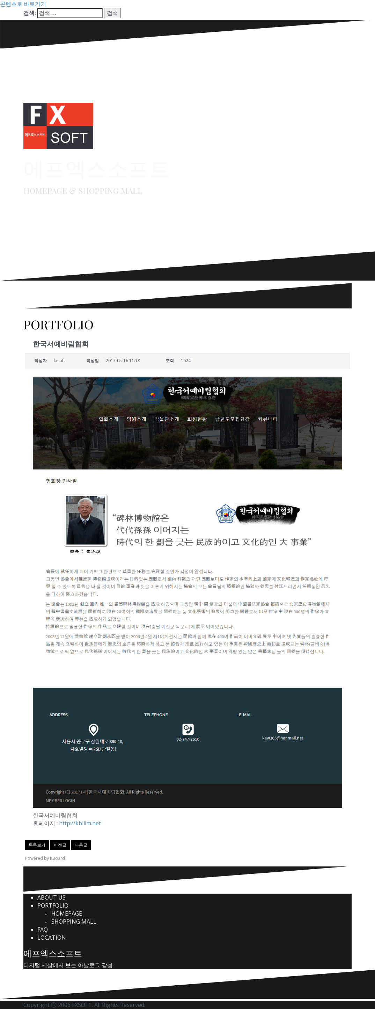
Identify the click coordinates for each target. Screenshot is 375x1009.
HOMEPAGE (66, 913)
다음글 (81, 845)
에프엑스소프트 (96, 168)
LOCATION (51, 937)
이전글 (60, 845)
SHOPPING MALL (73, 921)
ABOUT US (51, 897)
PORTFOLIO (52, 905)
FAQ (42, 929)
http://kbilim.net (80, 823)
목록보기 (37, 845)
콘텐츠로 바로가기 (23, 4)
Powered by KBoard (45, 858)
